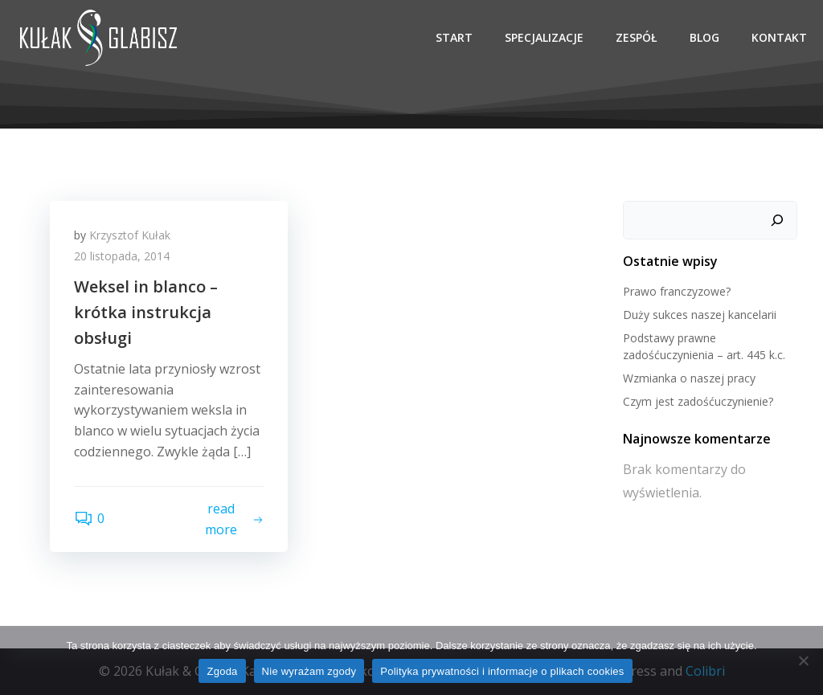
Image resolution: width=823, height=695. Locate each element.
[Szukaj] (777, 220)
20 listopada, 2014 (122, 256)
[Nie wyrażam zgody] (803, 660)
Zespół (636, 37)
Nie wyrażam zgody (309, 671)
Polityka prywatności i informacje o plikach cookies (502, 671)
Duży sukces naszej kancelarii (699, 314)
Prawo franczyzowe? (677, 291)
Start (454, 37)
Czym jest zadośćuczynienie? (698, 401)
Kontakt (779, 37)
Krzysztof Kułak (129, 235)
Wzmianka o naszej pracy (689, 378)
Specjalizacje (544, 37)
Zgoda (222, 671)
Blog (704, 37)
